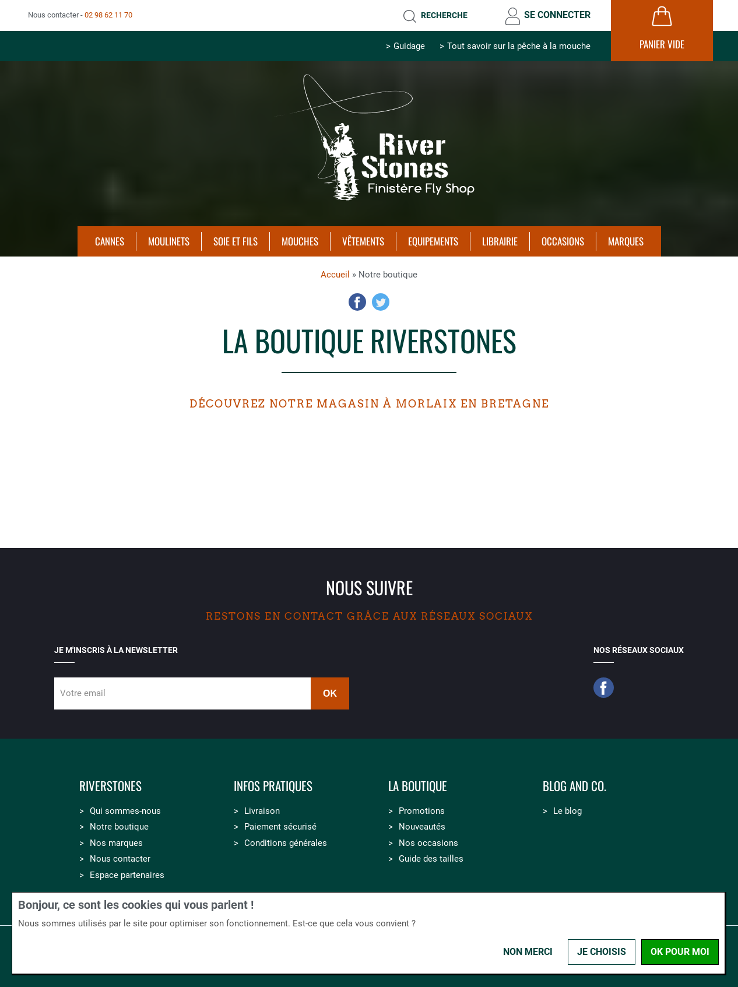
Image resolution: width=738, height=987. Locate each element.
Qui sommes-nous (125, 811)
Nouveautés (422, 826)
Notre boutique (119, 826)
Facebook (357, 302)
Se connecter (557, 14)
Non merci (528, 951)
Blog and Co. (574, 786)
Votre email (83, 693)
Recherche (444, 15)
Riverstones (110, 786)
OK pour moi (680, 951)
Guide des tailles (431, 858)
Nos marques (116, 843)
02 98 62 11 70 (108, 14)
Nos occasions (428, 843)
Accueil (335, 274)
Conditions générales (285, 843)
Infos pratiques (273, 786)
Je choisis (601, 951)
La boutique (417, 786)
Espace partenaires (127, 875)
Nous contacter (120, 858)
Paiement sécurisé (280, 826)
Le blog (567, 811)
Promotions (422, 811)
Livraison (262, 811)
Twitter (380, 302)
